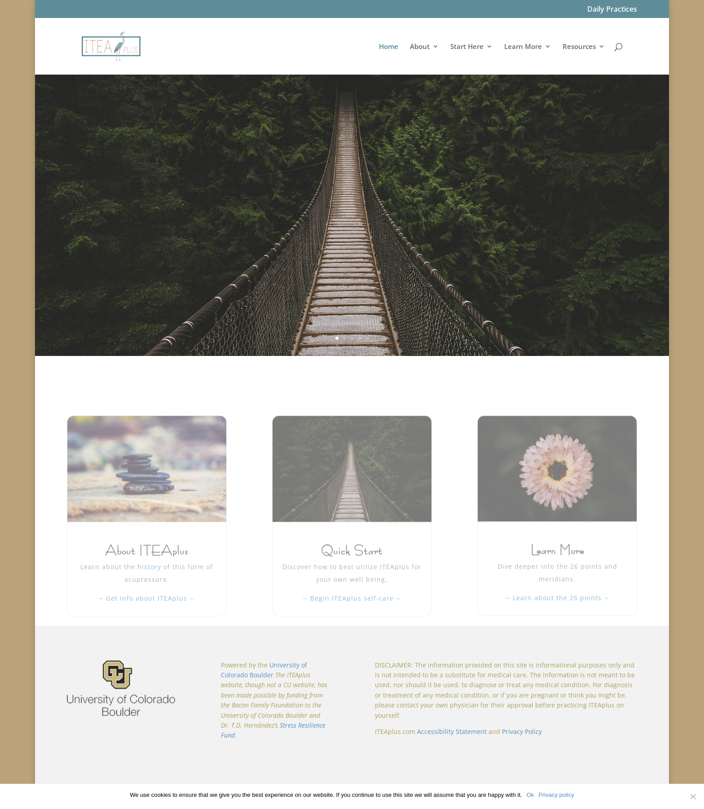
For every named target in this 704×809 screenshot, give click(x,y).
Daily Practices (612, 9)
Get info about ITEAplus (146, 639)
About (420, 47)
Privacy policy (556, 794)
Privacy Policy (522, 730)
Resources (579, 47)
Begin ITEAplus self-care (353, 639)
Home (388, 47)
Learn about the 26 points (557, 639)
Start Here (467, 47)
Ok (530, 794)
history (150, 608)
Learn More (523, 47)
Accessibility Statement (452, 730)
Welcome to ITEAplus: (352, 192)
